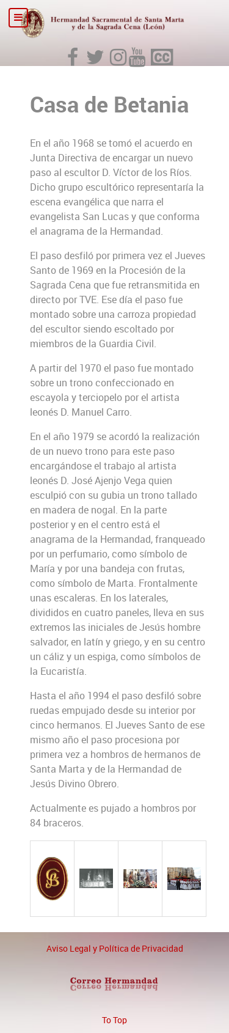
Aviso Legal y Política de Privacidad (114, 948)
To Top (114, 1020)
